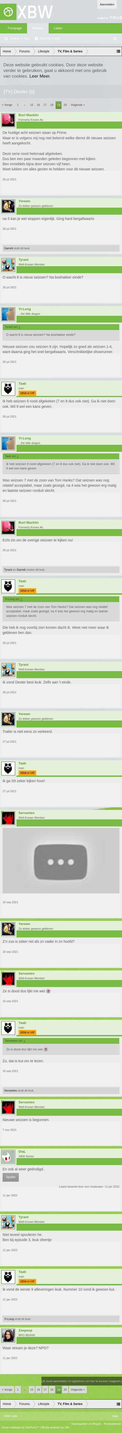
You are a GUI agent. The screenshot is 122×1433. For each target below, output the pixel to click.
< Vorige (7, 104)
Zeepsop (25, 1330)
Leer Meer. (40, 76)
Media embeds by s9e (55, 1427)
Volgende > (78, 104)
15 (31, 104)
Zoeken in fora (20, 38)
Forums (37, 28)
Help (115, 1416)
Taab (22, 383)
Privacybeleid (112, 1423)
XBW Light (10, 1416)
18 (51, 104)
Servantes (26, 813)
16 (38, 104)
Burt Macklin (29, 115)
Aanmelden (107, 4)
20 (65, 104)
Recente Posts (50, 38)
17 (45, 104)
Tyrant (24, 260)
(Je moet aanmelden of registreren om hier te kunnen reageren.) (81, 1381)
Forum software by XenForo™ (20, 1427)
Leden (58, 28)
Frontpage (15, 28)
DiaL (22, 1151)
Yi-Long (25, 309)
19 (58, 105)
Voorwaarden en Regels (86, 1423)
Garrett (8, 248)
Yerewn (24, 201)
